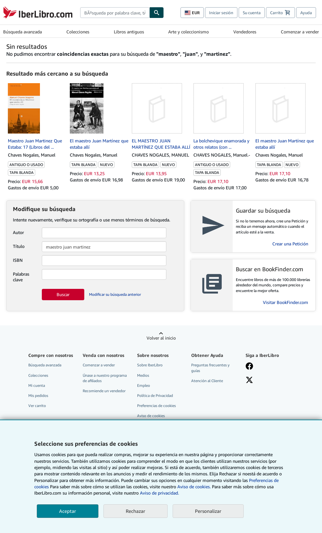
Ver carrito (37, 405)
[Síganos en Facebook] (249, 367)
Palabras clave (21, 276)
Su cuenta (252, 12)
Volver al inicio (161, 338)
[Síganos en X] (249, 381)
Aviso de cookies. (194, 486)
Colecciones (77, 31)
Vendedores (244, 31)
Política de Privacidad (155, 395)
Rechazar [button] (135, 511)
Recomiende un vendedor (104, 390)
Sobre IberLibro (150, 365)
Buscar (63, 294)
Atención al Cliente (207, 380)
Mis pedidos (38, 395)
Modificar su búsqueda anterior (115, 294)
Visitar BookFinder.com (285, 302)
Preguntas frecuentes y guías (210, 368)
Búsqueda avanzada (22, 31)
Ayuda (306, 12)
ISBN (18, 260)
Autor (18, 232)
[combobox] (114, 12)
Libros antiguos (129, 31)
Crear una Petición (290, 243)
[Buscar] (157, 12)
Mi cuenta (36, 385)
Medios (143, 375)
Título (19, 246)
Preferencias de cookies (156, 405)
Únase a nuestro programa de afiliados (105, 378)
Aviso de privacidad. (159, 493)
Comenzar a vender (300, 31)
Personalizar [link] (208, 511)
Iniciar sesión (221, 12)
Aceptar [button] (67, 511)
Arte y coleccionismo (188, 31)
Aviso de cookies (151, 415)
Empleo (143, 385)
